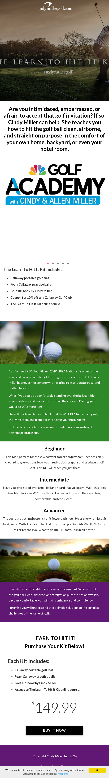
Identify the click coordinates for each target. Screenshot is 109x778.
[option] (54, 183)
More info (63, 773)
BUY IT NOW (54, 731)
